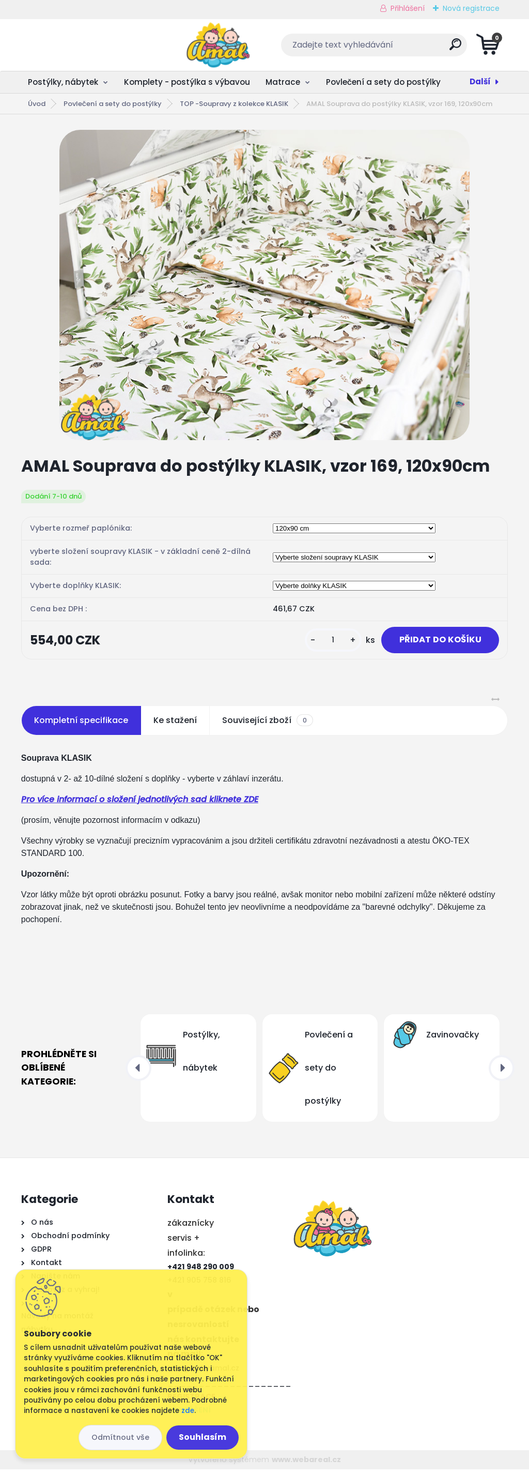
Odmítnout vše (120, 1437)
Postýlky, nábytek (63, 82)
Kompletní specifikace (81, 725)
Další (480, 81)
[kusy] (322, 642)
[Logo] (84, 45)
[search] (389, 48)
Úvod (36, 104)
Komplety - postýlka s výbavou (187, 82)
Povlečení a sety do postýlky (383, 82)
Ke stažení (175, 725)
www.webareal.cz (306, 1464)
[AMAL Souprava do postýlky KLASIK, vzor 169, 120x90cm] (264, 285)
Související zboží (267, 725)
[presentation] (138, 1073)
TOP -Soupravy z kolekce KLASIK (234, 104)
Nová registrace (471, 8)
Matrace (283, 82)
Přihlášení (408, 8)
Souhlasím (202, 1437)
